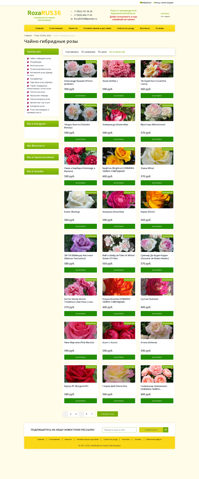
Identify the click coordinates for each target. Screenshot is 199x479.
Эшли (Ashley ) (110, 84)
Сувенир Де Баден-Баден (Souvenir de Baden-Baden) (155, 274)
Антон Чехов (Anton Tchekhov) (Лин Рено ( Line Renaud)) (78, 320)
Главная (39, 28)
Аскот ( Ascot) (109, 365)
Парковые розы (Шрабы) (39, 82)
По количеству (117, 51)
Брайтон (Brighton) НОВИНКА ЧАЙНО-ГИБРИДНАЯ (118, 180)
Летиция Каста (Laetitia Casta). (153, 86)
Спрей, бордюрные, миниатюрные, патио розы (39, 87)
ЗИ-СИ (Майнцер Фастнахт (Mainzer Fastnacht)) (78, 274)
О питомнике (56, 28)
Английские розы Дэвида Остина (39, 74)
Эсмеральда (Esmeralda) (115, 131)
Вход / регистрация (161, 2)
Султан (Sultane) (149, 318)
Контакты (145, 28)
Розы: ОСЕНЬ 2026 (42, 35)
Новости (73, 28)
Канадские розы (36, 106)
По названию (88, 51)
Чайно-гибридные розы (39, 58)
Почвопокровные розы (39, 69)
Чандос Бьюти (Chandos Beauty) (77, 133)
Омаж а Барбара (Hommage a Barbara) (79, 180)
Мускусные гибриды (37, 95)
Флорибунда (34, 62)
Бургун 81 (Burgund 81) (76, 412)
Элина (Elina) (147, 178)
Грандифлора (34, 78)
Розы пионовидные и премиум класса (38, 111)
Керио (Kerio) (148, 225)
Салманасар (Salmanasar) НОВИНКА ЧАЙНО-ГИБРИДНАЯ (154, 414)
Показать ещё (107, 440)
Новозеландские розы (38, 99)
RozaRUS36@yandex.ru (84, 18)
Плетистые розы (36, 92)
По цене (102, 51)
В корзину (80, 99)
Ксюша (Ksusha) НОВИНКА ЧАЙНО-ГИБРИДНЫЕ (116, 320)
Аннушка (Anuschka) (113, 225)
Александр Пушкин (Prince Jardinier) (78, 86)
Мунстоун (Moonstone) (153, 131)
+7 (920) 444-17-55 (81, 15)
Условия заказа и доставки (97, 28)
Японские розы (35, 65)
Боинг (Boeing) (72, 225)
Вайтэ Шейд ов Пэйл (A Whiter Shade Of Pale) (118, 274)
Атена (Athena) (149, 365)
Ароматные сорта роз (38, 102)
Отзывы (160, 28)
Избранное (140, 2)
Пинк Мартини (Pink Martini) (79, 365)
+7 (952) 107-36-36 (81, 11)
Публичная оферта (154, 465)
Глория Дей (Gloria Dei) (114, 412)
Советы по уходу (125, 28)
